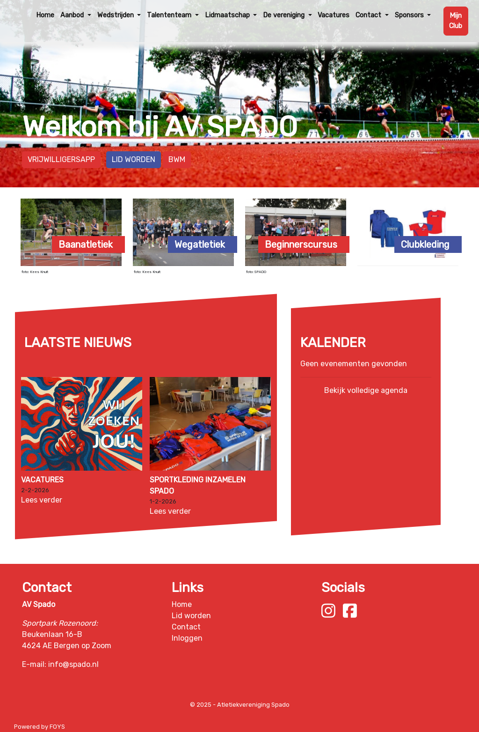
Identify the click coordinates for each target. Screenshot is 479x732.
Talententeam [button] (170, 15)
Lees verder (41, 499)
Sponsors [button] (410, 15)
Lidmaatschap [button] (228, 15)
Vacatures (333, 15)
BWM (176, 159)
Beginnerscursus (301, 244)
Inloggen (187, 638)
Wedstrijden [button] (116, 15)
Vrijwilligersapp (61, 159)
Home (45, 15)
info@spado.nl (73, 664)
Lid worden (133, 159)
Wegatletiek (199, 244)
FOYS (57, 726)
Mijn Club (455, 21)
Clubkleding (425, 244)
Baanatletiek (85, 244)
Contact (186, 626)
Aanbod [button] (73, 15)
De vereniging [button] (284, 15)
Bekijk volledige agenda (365, 390)
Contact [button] (369, 15)
